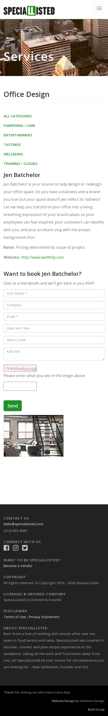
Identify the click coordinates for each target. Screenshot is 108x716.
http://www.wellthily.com (42, 257)
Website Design (63, 701)
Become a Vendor (18, 565)
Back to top (96, 709)
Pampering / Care (19, 125)
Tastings (12, 144)
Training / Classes (20, 163)
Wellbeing (13, 154)
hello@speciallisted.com (23, 524)
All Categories (18, 116)
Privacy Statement (44, 617)
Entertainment (18, 135)
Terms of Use (15, 617)
